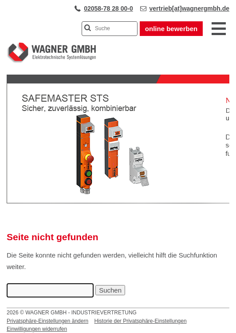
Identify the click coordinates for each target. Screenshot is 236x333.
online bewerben (171, 28)
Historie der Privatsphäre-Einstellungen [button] (140, 321)
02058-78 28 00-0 (108, 8)
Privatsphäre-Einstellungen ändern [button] (47, 321)
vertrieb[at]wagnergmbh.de (189, 8)
